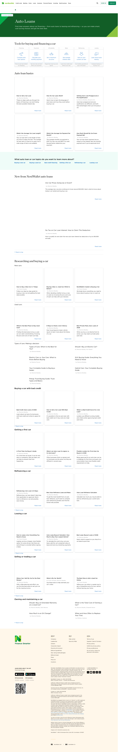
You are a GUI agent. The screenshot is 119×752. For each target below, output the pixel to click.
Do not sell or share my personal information (93, 651)
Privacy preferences (92, 648)
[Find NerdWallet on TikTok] (100, 673)
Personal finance (47, 3)
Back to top (18, 252)
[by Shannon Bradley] (36, 351)
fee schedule (81, 713)
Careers (53, 643)
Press (52, 657)
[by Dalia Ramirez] (44, 607)
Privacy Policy (70, 712)
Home (30, 3)
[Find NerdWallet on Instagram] (94, 673)
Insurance (39, 3)
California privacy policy (93, 646)
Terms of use (90, 639)
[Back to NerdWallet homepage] (15, 10)
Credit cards (19, 3)
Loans (34, 3)
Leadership (54, 641)
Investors (53, 662)
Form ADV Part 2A (60, 712)
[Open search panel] (97, 3)
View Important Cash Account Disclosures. (60, 720)
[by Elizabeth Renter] (90, 607)
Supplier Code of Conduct (94, 641)
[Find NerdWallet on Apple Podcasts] (97, 673)
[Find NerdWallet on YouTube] (91, 673)
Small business (63, 3)
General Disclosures (72, 713)
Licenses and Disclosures (69, 680)
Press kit (53, 659)
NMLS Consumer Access (56, 680)
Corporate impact (56, 646)
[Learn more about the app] (23, 668)
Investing (55, 3)
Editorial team (55, 655)
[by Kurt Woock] (89, 349)
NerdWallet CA (70, 744)
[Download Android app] (30, 674)
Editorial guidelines (56, 650)
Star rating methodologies (58, 652)
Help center (72, 639)
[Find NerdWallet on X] (88, 673)
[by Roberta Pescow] (36, 362)
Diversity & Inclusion (56, 648)
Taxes (69, 3)
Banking (25, 3)
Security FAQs (73, 641)
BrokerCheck (60, 715)
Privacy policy (91, 643)
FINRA (68, 710)
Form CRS (53, 712)
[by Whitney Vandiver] (82, 618)
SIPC (71, 710)
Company (53, 639)
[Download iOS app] (19, 674)
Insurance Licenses (71, 689)
